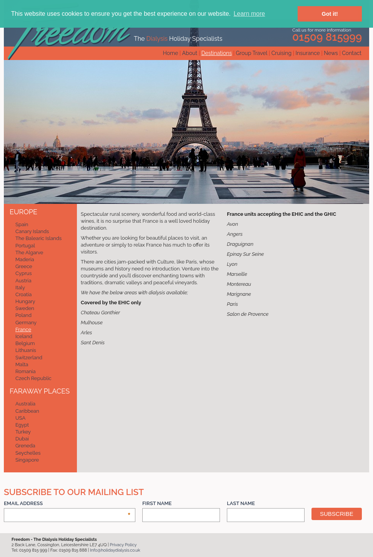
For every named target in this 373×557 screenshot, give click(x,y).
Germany (26, 322)
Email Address (67, 503)
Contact (351, 53)
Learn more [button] (249, 13)
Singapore (27, 460)
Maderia (24, 259)
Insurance (308, 53)
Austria (23, 281)
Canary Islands (32, 231)
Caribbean (27, 411)
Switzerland (28, 357)
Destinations (216, 53)
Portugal (25, 245)
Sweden (24, 308)
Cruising (281, 53)
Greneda (25, 446)
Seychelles (27, 453)
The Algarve (29, 252)
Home (170, 53)
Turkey (23, 432)
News (331, 53)
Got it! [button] (330, 14)
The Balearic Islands (38, 238)
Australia (25, 404)
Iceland (23, 336)
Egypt (22, 425)
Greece (23, 266)
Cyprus (23, 273)
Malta (21, 364)
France (23, 329)
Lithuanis (25, 350)
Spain (21, 224)
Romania (25, 371)
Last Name (241, 503)
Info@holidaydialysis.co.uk (115, 550)
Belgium (25, 343)
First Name (157, 503)
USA (20, 418)
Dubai (22, 439)
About (189, 53)
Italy (20, 287)
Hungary (25, 301)
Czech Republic (33, 378)
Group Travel (251, 53)
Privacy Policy (123, 544)
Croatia (23, 294)
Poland (23, 315)
